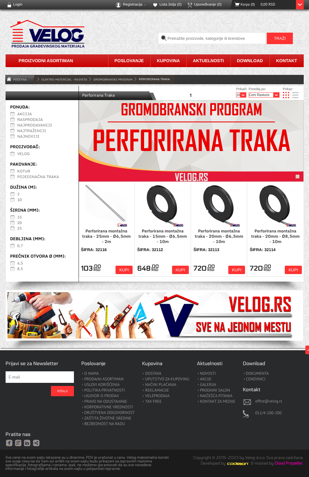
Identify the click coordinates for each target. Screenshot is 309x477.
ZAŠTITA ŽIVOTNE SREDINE (107, 418)
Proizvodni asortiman (46, 60)
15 (19, 217)
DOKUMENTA (257, 373)
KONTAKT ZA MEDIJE (217, 401)
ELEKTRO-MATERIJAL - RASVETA (64, 79)
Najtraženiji (31, 131)
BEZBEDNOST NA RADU (104, 424)
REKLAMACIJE (157, 390)
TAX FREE (153, 401)
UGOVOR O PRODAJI (101, 396)
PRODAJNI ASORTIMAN (104, 379)
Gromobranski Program (113, 79)
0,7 (20, 246)
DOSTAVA (153, 373)
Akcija (24, 114)
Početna (20, 79)
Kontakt (286, 60)
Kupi (124, 270)
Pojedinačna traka (38, 177)
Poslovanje (129, 60)
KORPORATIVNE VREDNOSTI (108, 407)
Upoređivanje (208, 4)
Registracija (133, 4)
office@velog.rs (268, 401)
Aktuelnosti (208, 60)
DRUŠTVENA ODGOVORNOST (109, 412)
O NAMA (91, 373)
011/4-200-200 (268, 412)
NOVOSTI (208, 373)
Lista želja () (170, 4)
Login (17, 4)
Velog (23, 154)
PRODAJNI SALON (215, 390)
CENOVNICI (256, 379)
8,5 (20, 269)
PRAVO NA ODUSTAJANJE (105, 401)
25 (19, 229)
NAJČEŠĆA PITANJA (216, 396)
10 (19, 200)
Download (250, 60)
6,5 (20, 263)
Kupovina (168, 60)
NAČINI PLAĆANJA (160, 385)
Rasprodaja (30, 120)
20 (19, 223)
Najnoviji (28, 137)
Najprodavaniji (34, 125)
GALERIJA (208, 385)
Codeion (242, 463)
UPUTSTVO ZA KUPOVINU (167, 379)
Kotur (23, 171)
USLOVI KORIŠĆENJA (102, 385)
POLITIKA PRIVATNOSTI (104, 390)
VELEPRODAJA (157, 396)
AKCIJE (205, 379)
